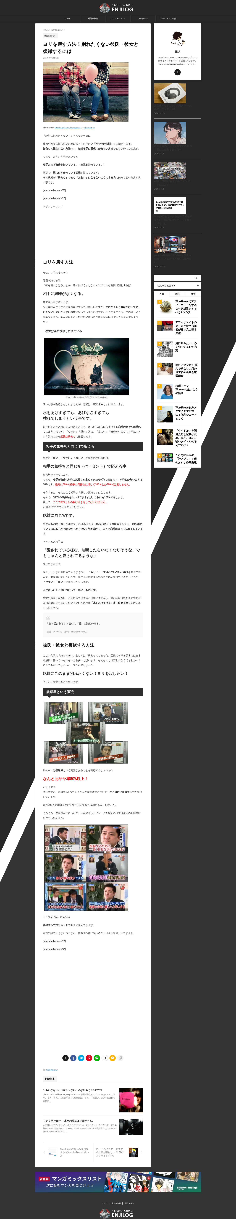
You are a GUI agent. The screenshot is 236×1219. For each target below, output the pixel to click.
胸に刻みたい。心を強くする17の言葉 (185, 381)
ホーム (68, 18)
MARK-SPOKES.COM (85, 397)
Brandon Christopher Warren (68, 128)
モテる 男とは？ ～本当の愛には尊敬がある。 (68, 1128)
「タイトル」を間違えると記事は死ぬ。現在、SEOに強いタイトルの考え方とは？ (186, 471)
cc (94, 128)
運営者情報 (116, 1194)
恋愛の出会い (52, 1069)
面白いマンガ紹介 (168, 18)
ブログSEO (143, 18)
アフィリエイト (118, 18)
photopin (88, 128)
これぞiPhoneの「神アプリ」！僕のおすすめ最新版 (185, 490)
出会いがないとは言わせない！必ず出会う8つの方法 (72, 1090)
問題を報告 (93, 18)
